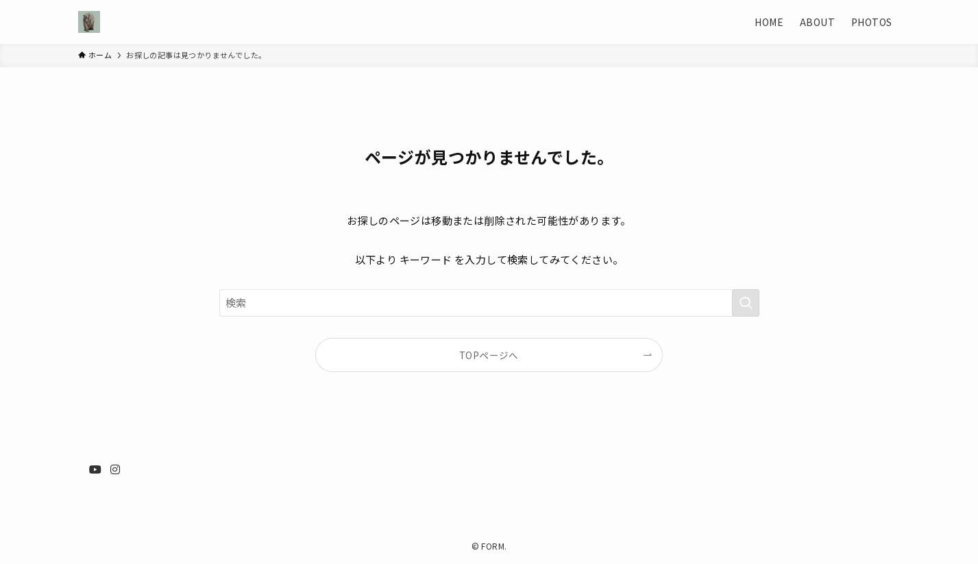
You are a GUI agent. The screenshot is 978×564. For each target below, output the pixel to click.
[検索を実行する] (745, 303)
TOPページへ (489, 355)
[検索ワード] (489, 303)
